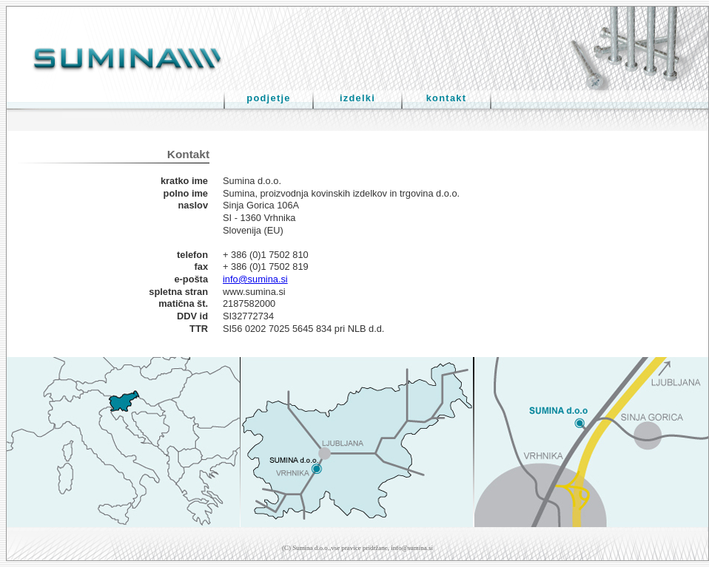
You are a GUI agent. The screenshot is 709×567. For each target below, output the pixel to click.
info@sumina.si (255, 279)
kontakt (446, 97)
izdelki (357, 97)
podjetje (268, 97)
